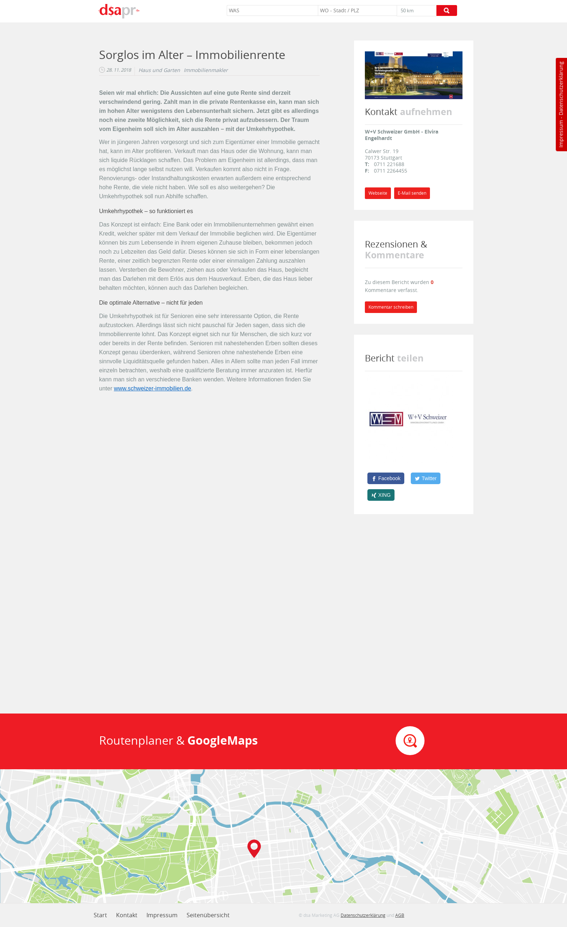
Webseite (377, 193)
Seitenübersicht (208, 915)
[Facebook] (385, 478)
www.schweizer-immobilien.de (152, 388)
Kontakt (126, 915)
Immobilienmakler (206, 70)
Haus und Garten (159, 70)
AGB (399, 915)
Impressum (560, 134)
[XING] (381, 495)
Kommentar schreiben (390, 307)
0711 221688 (389, 164)
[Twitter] (425, 478)
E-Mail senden (412, 193)
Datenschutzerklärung (560, 88)
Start (100, 915)
